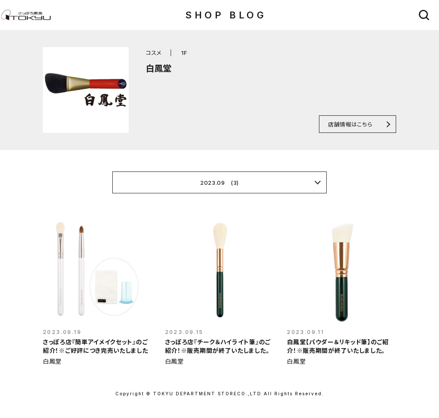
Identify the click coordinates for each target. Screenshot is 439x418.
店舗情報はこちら (350, 124)
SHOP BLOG (225, 15)
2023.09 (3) (219, 182)
